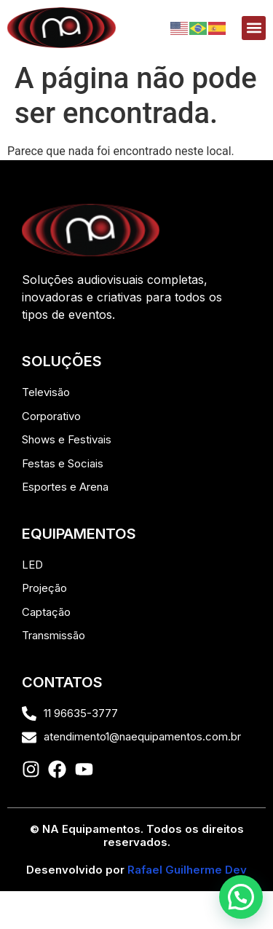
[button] (254, 28)
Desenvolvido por (136, 870)
